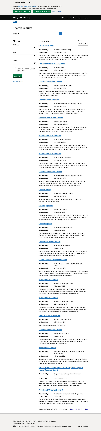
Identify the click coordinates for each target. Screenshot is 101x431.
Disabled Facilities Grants (50, 82)
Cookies (28, 421)
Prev (71, 409)
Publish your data (66, 18)
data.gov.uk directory (21, 17)
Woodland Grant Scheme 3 (51, 390)
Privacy (34, 421)
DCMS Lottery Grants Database (53, 260)
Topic (14, 52)
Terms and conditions (44, 421)
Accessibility (20, 421)
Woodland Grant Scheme (50, 136)
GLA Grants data (46, 46)
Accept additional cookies (22, 11)
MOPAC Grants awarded (49, 316)
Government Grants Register (52, 64)
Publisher (16, 45)
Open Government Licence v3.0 (44, 426)
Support (86, 18)
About (14, 421)
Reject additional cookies (42, 11)
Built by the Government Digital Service (24, 423)
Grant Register (45, 224)
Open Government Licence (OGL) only (26, 70)
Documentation (77, 18)
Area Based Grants (47, 348)
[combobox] (24, 47)
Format (15, 60)
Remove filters (17, 81)
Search (60, 33)
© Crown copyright (83, 426)
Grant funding (45, 190)
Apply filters (17, 76)
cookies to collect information (27, 6)
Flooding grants (46, 206)
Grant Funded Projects (49, 100)
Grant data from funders (49, 242)
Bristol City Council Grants (51, 118)
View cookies (56, 11)
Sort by (80, 41)
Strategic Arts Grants (48, 280)
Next (86, 409)
